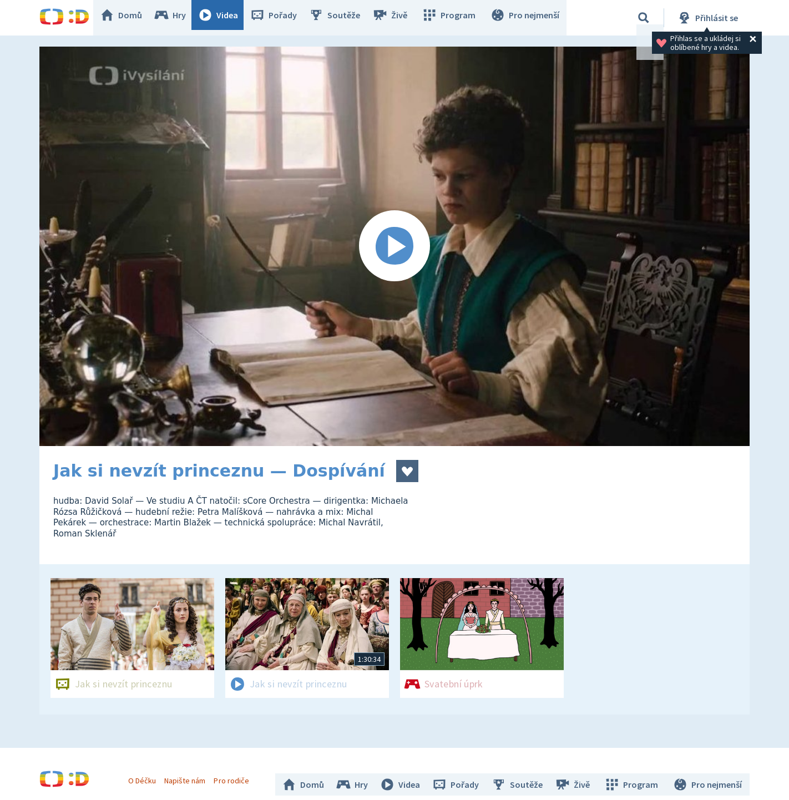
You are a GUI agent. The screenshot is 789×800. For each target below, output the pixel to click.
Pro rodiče (235, 777)
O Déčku (146, 777)
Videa (225, 17)
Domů (128, 17)
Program (453, 17)
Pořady (281, 17)
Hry (177, 17)
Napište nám (188, 777)
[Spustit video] (394, 246)
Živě (397, 17)
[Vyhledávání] (644, 18)
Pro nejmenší (527, 17)
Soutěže (342, 17)
